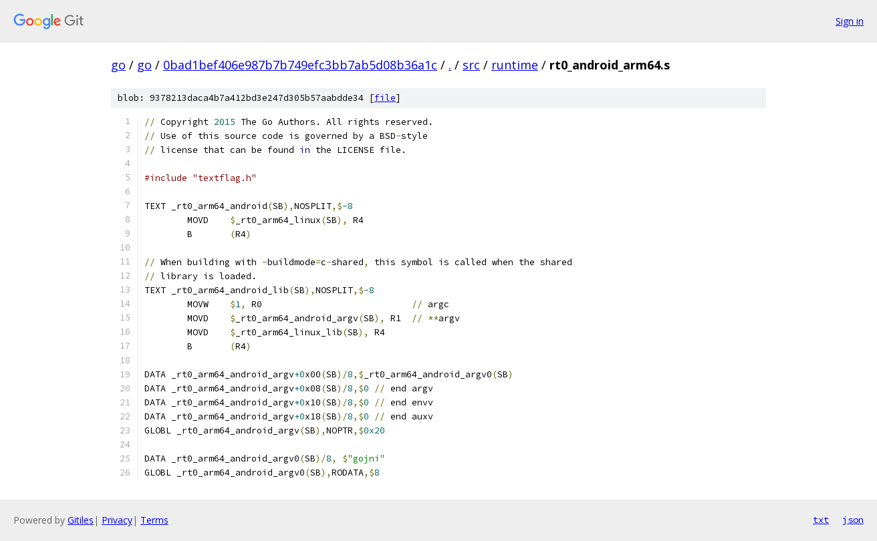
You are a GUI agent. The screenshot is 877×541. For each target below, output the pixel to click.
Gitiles (81, 520)
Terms (154, 520)
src (471, 65)
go (118, 65)
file (385, 98)
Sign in (850, 21)
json (853, 520)
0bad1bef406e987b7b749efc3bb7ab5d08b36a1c (300, 65)
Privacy (117, 520)
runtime (514, 65)
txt (821, 520)
